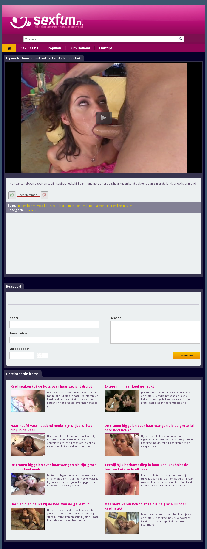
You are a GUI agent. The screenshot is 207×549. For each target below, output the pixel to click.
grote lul (41, 206)
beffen (31, 206)
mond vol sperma (86, 206)
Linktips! (106, 48)
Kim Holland (80, 48)
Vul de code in (19, 349)
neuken (52, 206)
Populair (54, 48)
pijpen (22, 206)
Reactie (116, 318)
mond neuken (107, 206)
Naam (13, 318)
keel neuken (125, 206)
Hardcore (32, 210)
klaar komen (66, 206)
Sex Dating (30, 48)
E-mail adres (18, 333)
